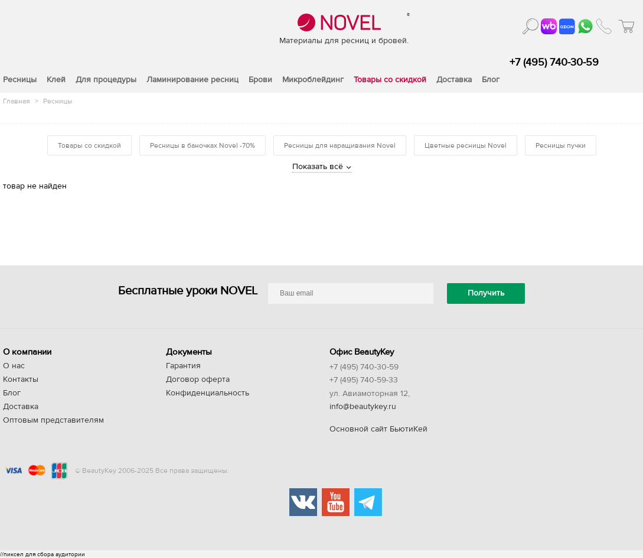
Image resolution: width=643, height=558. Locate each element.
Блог (12, 393)
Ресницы (58, 101)
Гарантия (183, 366)
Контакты (20, 379)
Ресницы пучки (561, 145)
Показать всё (317, 166)
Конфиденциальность (207, 393)
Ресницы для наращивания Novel (340, 145)
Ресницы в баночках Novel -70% (202, 145)
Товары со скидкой (89, 145)
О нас (14, 366)
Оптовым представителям (53, 420)
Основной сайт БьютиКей (378, 429)
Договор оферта (198, 379)
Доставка (20, 406)
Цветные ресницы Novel (466, 145)
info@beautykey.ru (362, 406)
